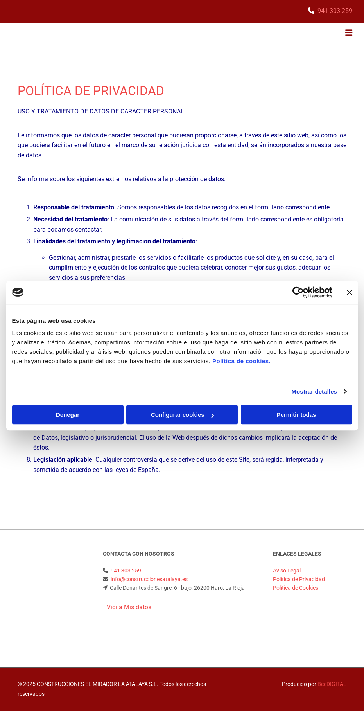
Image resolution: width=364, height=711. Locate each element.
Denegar (67, 414)
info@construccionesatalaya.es (149, 579)
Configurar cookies (182, 414)
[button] (241, 34)
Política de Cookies (295, 588)
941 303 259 (334, 10)
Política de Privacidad (299, 579)
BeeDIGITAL (331, 684)
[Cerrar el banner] (349, 292)
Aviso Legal (287, 570)
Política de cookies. (241, 361)
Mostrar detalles (314, 391)
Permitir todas (296, 414)
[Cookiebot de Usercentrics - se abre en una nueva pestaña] (298, 292)
